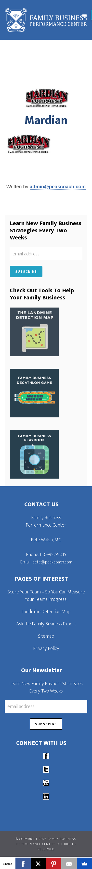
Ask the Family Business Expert (46, 624)
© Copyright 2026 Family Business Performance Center (46, 841)
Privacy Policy (46, 648)
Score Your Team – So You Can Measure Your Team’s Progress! (46, 596)
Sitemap (46, 636)
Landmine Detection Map (46, 611)
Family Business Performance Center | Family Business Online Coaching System (48, 20)
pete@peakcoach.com (52, 562)
